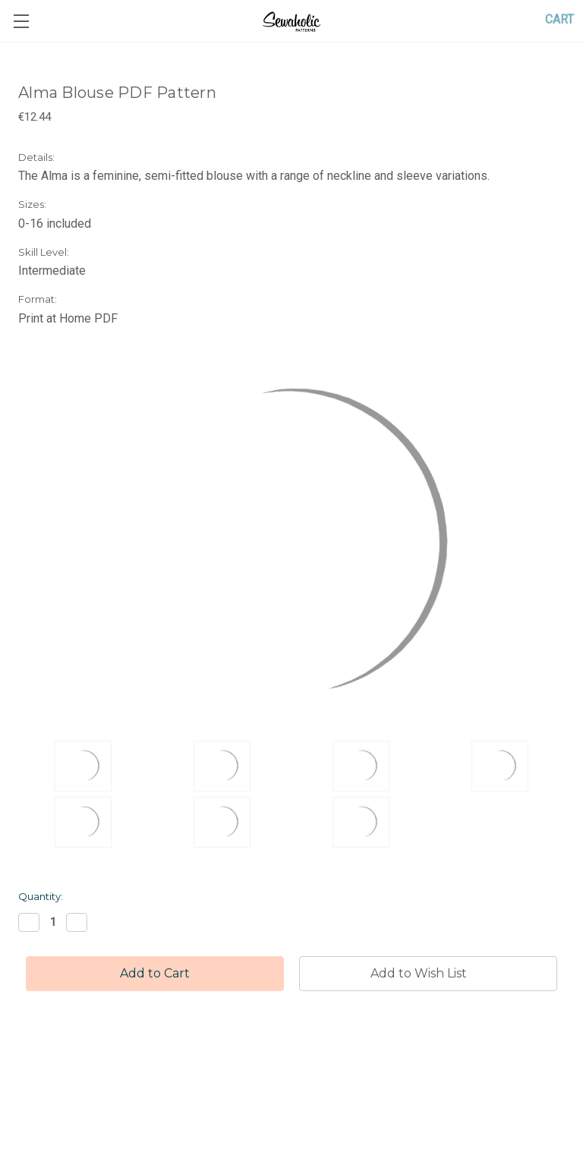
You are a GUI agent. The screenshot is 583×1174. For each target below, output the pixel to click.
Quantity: (40, 896)
